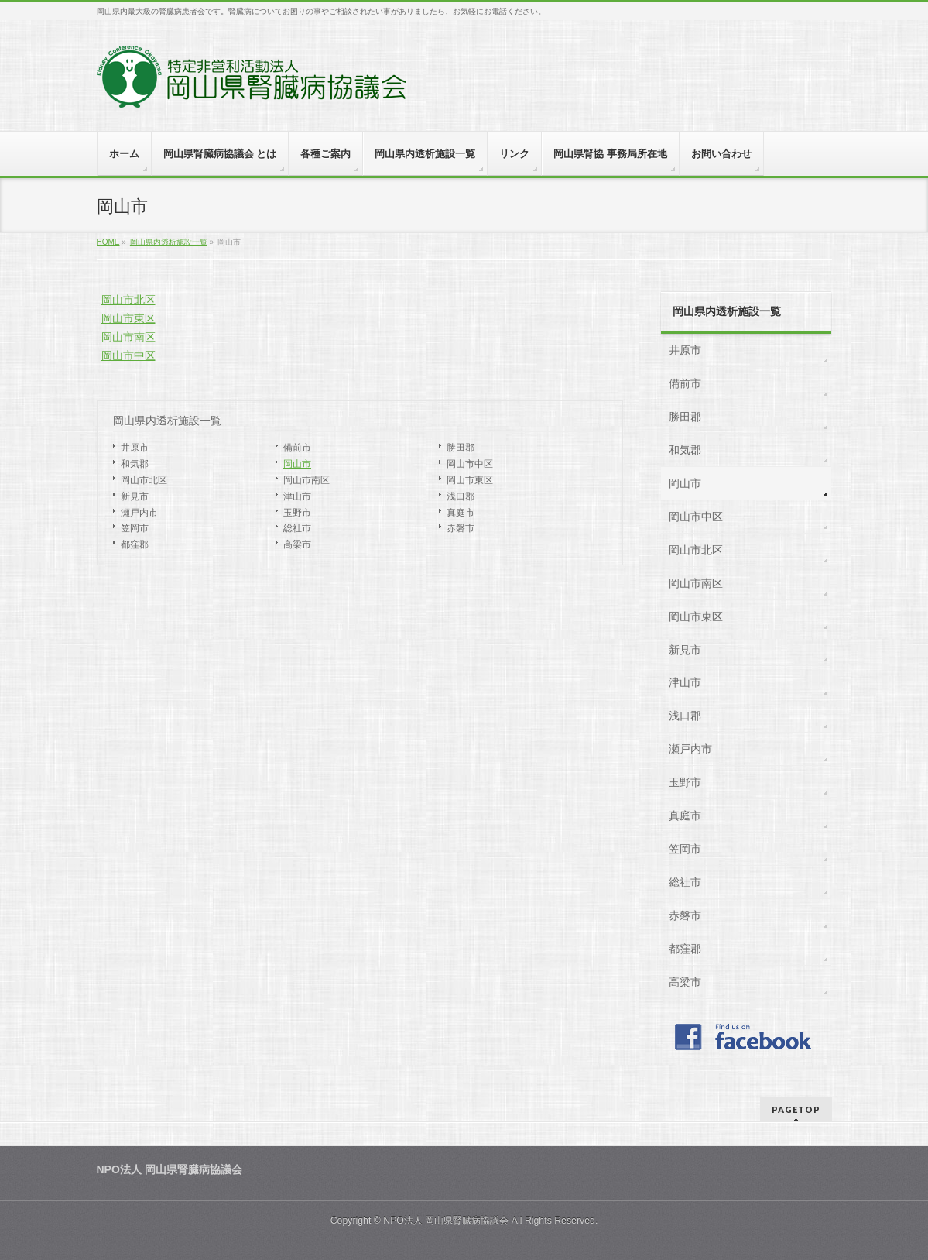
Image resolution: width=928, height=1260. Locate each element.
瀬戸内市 (139, 512)
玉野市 (297, 512)
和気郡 (135, 463)
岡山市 (297, 463)
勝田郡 (460, 447)
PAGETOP (796, 1109)
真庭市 (460, 512)
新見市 (135, 496)
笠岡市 (135, 528)
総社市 (297, 528)
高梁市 (297, 544)
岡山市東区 (128, 318)
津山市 (297, 496)
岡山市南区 (128, 337)
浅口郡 (460, 496)
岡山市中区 (128, 355)
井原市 (135, 447)
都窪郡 (135, 544)
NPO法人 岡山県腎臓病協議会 (446, 1220)
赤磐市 (460, 528)
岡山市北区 (128, 300)
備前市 (297, 447)
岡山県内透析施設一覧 (167, 420)
